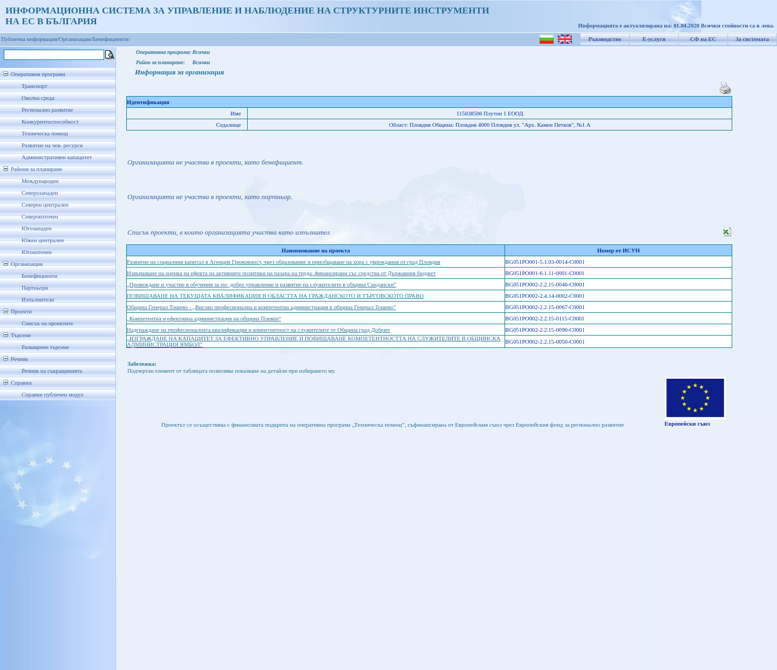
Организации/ (76, 39)
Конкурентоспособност (50, 122)
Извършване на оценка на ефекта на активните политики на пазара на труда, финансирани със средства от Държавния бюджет (281, 273)
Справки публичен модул (52, 395)
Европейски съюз (687, 424)
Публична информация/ (30, 39)
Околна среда (38, 98)
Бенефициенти (39, 276)
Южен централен (43, 240)
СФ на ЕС (703, 39)
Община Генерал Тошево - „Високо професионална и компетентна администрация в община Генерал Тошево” (261, 307)
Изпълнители (38, 300)
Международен (40, 181)
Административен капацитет (57, 157)
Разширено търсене (45, 347)
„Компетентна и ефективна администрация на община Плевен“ (204, 319)
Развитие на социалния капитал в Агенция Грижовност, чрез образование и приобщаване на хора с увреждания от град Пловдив (283, 262)
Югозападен (36, 228)
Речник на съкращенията (52, 371)
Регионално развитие (47, 110)
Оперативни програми (38, 74)
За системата (752, 39)
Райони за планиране (36, 169)
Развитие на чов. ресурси (52, 145)
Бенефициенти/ (111, 39)
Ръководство (605, 39)
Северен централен (45, 205)
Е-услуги (654, 39)
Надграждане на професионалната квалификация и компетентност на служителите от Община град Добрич (258, 330)
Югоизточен (37, 252)
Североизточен (40, 217)
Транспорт (34, 86)
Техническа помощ (45, 133)
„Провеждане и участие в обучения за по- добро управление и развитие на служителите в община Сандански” (261, 285)
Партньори (35, 288)
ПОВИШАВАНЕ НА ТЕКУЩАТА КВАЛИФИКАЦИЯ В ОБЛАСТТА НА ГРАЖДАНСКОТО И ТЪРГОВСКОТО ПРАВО (275, 296)
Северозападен (40, 193)
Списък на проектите (47, 323)
